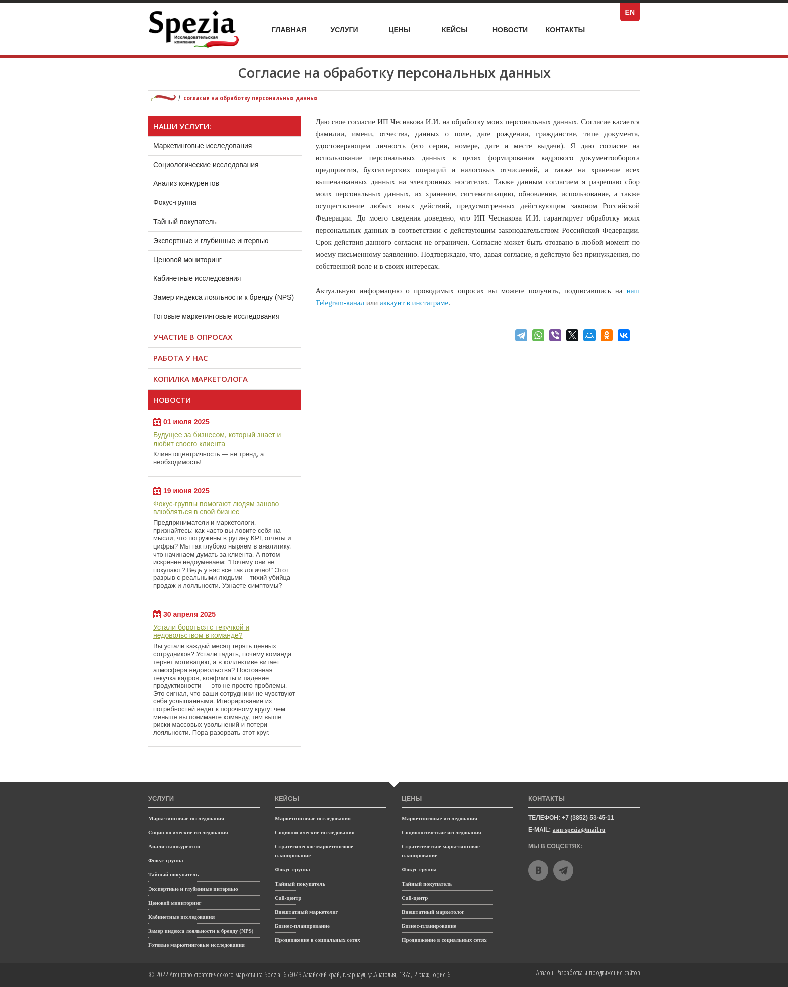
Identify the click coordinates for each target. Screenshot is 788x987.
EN (632, 12)
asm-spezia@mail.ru (579, 829)
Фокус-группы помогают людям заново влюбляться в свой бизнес (216, 508)
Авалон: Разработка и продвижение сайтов (588, 972)
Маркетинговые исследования (202, 146)
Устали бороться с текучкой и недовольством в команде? (201, 631)
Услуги (349, 27)
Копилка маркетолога (200, 379)
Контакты (565, 30)
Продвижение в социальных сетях (317, 940)
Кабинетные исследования (197, 278)
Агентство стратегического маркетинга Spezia (225, 974)
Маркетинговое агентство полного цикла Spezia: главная (163, 97)
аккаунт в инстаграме (414, 303)
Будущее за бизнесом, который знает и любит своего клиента (217, 439)
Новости (510, 30)
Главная (289, 30)
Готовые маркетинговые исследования (216, 316)
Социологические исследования (206, 165)
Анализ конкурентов (186, 183)
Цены (406, 30)
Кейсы (461, 30)
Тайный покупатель (185, 221)
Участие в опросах (192, 337)
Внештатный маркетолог (306, 912)
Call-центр (288, 898)
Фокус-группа (174, 202)
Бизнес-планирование (302, 926)
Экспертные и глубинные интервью (211, 241)
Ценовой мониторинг (187, 260)
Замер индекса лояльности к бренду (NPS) (223, 297)
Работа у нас (180, 358)
